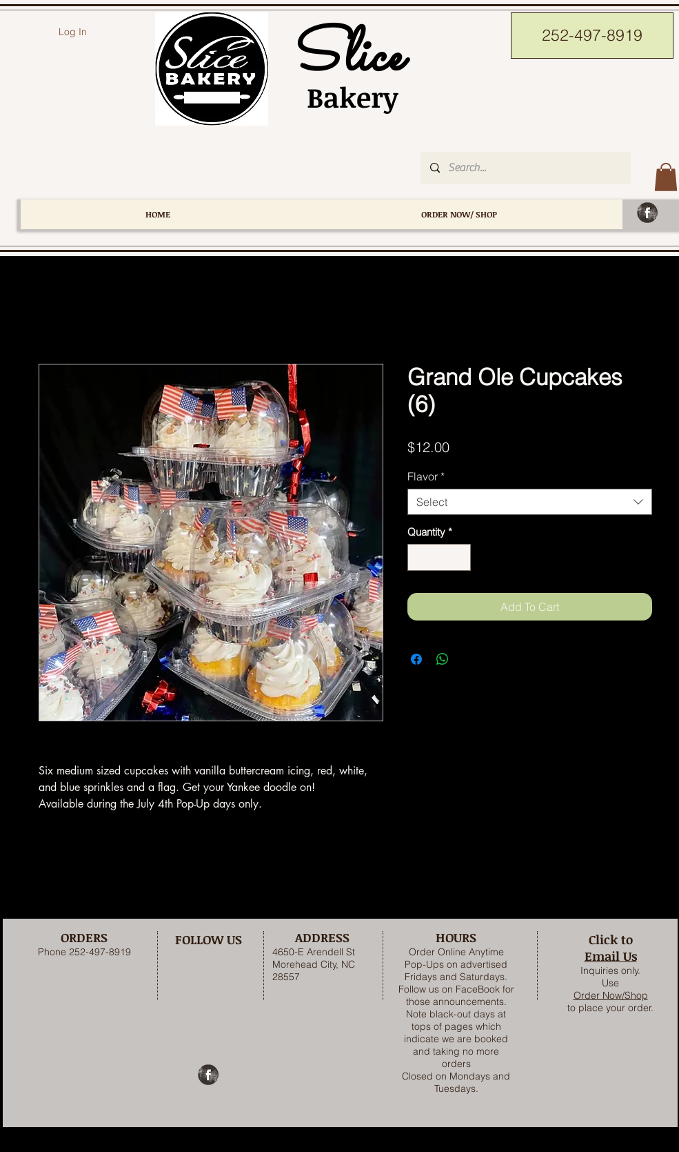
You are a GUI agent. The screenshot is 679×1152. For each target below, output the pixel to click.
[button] (666, 177)
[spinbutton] (438, 557)
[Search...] (525, 168)
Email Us (611, 956)
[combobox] (529, 502)
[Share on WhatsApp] (442, 659)
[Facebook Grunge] (647, 212)
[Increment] (459, 557)
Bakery (345, 97)
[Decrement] (418, 557)
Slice (345, 57)
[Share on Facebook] (416, 659)
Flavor (426, 476)
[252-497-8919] (592, 35)
